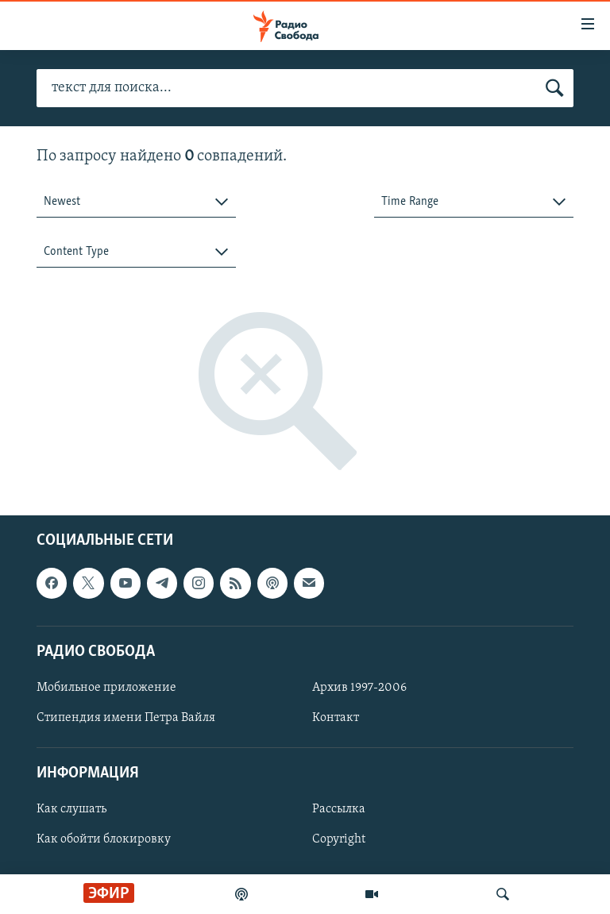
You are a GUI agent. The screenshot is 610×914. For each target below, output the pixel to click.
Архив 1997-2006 (359, 687)
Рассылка (338, 810)
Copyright (338, 840)
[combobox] (136, 202)
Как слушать (71, 810)
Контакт (335, 718)
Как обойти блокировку (104, 840)
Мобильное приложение (106, 687)
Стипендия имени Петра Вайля (126, 718)
